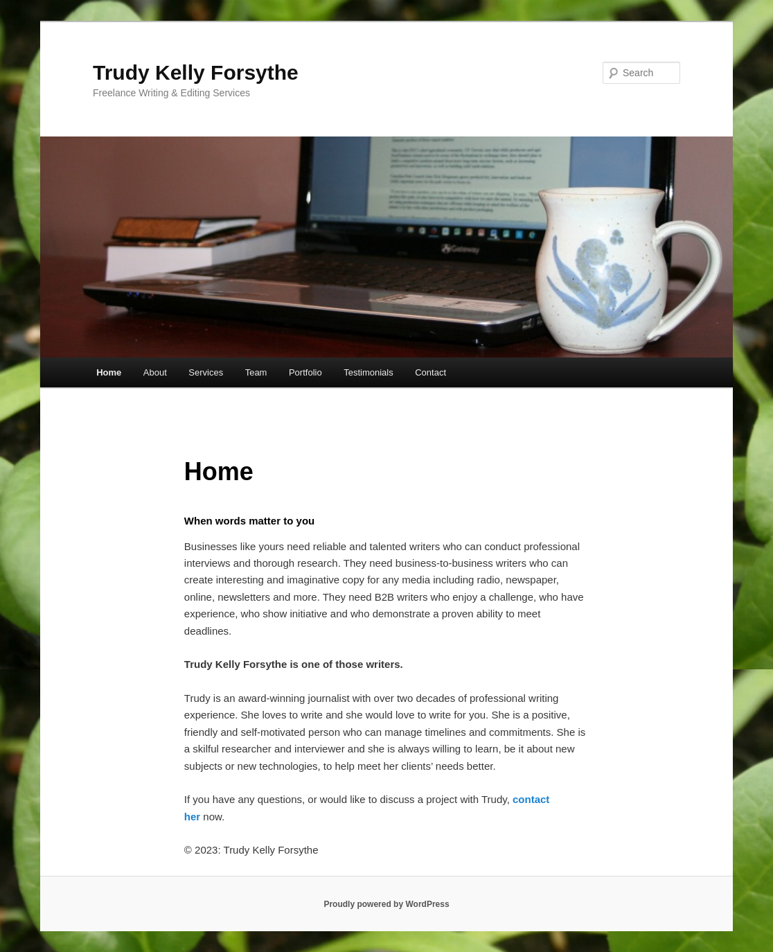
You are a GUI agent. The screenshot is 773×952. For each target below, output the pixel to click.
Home (108, 372)
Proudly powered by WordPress (386, 904)
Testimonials (368, 372)
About (155, 372)
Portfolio (305, 372)
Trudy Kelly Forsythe (196, 72)
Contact (430, 372)
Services (205, 372)
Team (256, 372)
